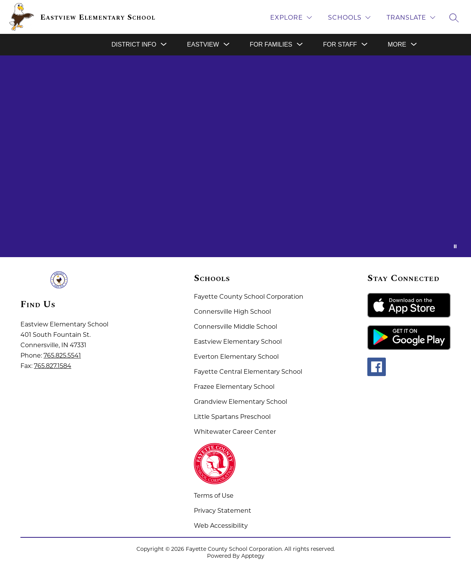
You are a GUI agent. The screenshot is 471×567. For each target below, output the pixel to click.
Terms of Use (214, 495)
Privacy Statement (222, 510)
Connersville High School (232, 311)
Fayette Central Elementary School (248, 371)
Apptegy (252, 555)
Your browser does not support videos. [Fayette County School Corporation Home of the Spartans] (235, 156)
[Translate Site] (411, 17)
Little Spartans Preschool (232, 416)
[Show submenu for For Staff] (340, 44)
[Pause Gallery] (455, 246)
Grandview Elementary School (240, 401)
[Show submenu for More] (397, 44)
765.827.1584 (52, 366)
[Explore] (291, 17)
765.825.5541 (62, 355)
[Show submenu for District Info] (133, 44)
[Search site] (454, 17)
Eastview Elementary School (238, 341)
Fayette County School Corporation (248, 296)
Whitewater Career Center (235, 431)
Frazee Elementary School (234, 386)
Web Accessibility (221, 525)
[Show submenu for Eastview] (203, 44)
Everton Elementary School (236, 356)
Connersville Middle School (235, 326)
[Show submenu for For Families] (271, 44)
